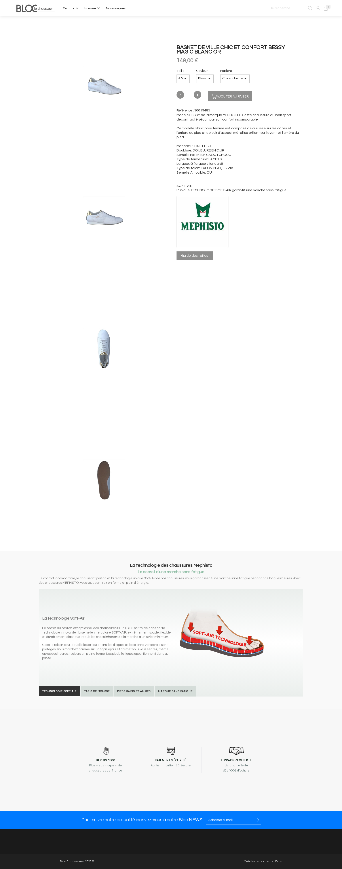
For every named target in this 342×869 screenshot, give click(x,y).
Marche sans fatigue (175, 691)
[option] (104, 86)
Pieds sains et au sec (134, 691)
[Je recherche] (289, 8)
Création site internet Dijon (263, 861)
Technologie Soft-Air (59, 691)
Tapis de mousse (97, 691)
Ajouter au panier (230, 96)
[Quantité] (189, 96)
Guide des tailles (194, 255)
